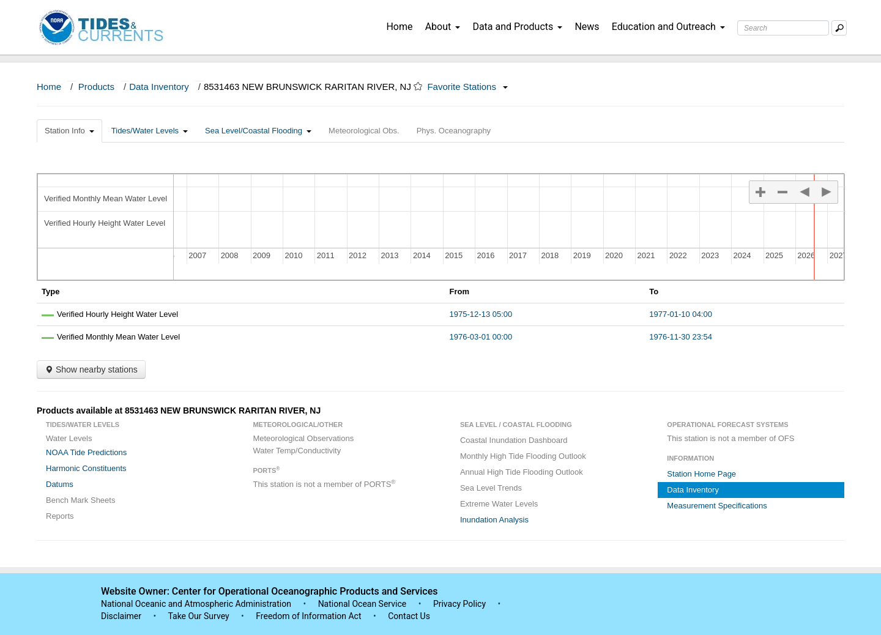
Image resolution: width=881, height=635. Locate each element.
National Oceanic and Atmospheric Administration (196, 604)
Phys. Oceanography (454, 130)
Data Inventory (159, 86)
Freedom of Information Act (308, 616)
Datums (59, 484)
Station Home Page (701, 473)
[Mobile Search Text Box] (839, 27)
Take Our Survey (199, 616)
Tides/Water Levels (149, 130)
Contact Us (409, 616)
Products (96, 86)
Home (399, 26)
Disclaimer (121, 616)
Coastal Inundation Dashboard (514, 440)
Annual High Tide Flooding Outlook (521, 472)
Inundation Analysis (494, 519)
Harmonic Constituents (86, 468)
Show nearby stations (91, 369)
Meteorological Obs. (364, 130)
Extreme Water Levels (499, 503)
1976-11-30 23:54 (680, 336)
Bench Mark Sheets (80, 500)
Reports (60, 516)
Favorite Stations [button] (467, 86)
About (443, 26)
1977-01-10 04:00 (680, 314)
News (586, 26)
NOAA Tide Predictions (86, 452)
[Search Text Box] (783, 27)
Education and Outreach (668, 26)
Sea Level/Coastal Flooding (258, 130)
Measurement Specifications (717, 505)
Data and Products (517, 26)
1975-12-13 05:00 (481, 314)
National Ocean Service (362, 604)
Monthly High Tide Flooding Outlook (523, 456)
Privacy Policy (459, 604)
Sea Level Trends (491, 487)
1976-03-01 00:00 (481, 336)
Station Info (69, 130)
